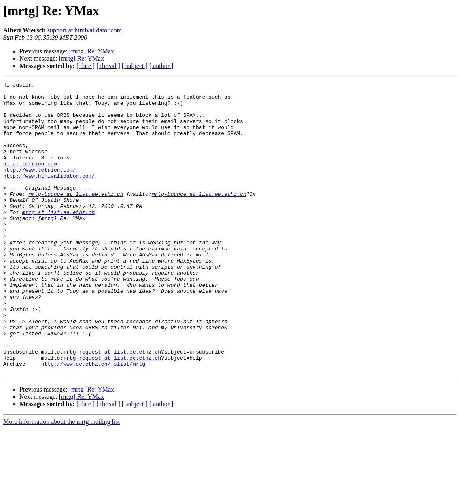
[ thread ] (108, 65)
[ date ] (85, 65)
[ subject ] (135, 65)
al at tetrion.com (30, 180)
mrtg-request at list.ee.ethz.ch (112, 406)
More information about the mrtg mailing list (61, 479)
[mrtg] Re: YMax (91, 51)
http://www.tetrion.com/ (39, 187)
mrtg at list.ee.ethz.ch (58, 238)
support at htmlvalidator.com (84, 30)
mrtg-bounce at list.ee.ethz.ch (75, 216)
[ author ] (161, 65)
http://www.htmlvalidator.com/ (49, 195)
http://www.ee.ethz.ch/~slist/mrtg (93, 420)
